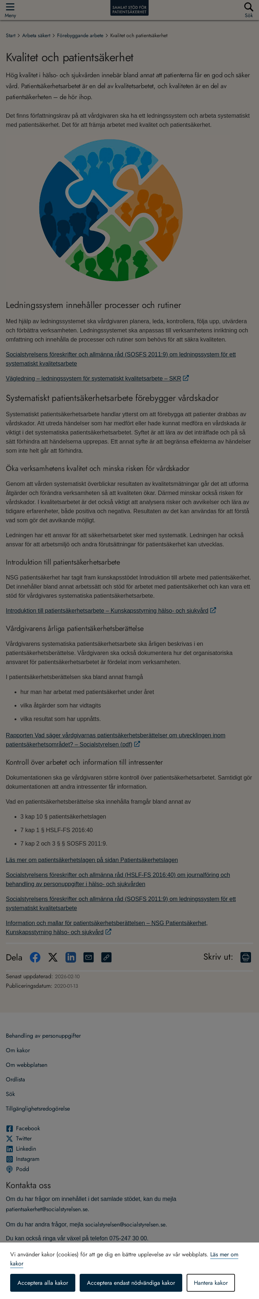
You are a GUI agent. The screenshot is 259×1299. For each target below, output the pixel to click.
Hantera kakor (211, 1283)
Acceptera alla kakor (42, 1283)
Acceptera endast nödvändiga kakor (131, 1283)
